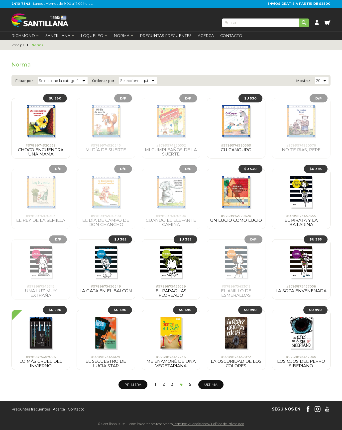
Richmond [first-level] (25, 36)
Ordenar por (103, 80)
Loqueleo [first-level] (94, 36)
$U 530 (55, 98)
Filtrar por (24, 80)
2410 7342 (20, 4)
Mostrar (303, 80)
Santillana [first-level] (60, 36)
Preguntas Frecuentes (166, 36)
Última (211, 384)
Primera (132, 384)
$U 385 (316, 168)
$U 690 (120, 310)
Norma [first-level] (124, 36)
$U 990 (55, 310)
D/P (123, 98)
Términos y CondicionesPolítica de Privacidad (208, 424)
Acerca (206, 36)
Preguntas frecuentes (30, 409)
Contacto (231, 36)
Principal (18, 45)
